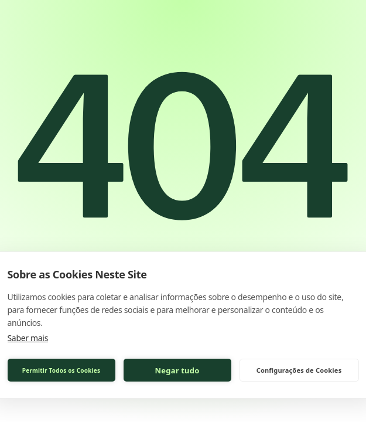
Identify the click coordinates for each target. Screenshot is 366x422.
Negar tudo (177, 370)
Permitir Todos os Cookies (61, 370)
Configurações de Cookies (299, 370)
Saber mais (28, 337)
